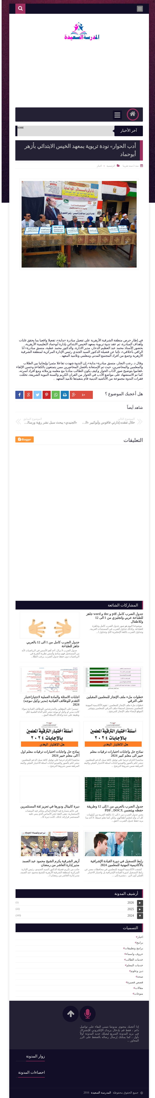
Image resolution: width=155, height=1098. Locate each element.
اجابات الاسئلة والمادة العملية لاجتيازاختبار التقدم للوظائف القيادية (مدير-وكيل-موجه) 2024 (50, 700)
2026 (129, 902)
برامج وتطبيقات (132, 948)
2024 (129, 915)
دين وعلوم (135, 971)
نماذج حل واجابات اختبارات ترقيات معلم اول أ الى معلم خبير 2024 (48, 753)
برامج (138, 942)
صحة (138, 976)
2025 (129, 909)
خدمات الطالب (132, 959)
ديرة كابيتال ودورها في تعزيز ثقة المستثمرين (48, 806)
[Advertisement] (71, 310)
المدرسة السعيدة (99, 1092)
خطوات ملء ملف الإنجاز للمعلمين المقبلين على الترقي (113, 699)
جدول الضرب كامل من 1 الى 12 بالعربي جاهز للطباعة (51, 644)
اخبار (97, 165)
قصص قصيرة (133, 982)
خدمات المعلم (133, 965)
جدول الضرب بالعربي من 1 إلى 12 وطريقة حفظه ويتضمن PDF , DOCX (113, 808)
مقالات (137, 988)
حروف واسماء (132, 954)
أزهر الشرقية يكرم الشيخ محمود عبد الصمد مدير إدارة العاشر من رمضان (49, 863)
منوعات (137, 993)
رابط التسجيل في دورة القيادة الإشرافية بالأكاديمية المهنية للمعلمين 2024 (115, 863)
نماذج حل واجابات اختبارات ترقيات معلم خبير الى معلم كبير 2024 (114, 753)
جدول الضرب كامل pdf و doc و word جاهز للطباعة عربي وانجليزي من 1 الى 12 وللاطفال (113, 617)
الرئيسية (109, 165)
